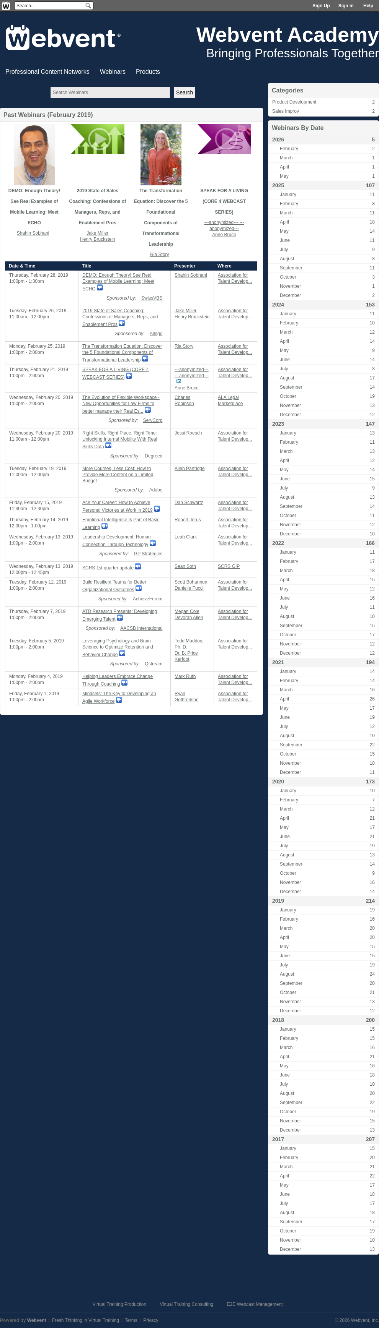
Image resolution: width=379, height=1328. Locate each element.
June (285, 240)
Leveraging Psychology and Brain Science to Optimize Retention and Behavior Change (117, 647)
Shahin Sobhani (33, 233)
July (284, 249)
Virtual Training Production (120, 1304)
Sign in (346, 5)
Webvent (36, 1320)
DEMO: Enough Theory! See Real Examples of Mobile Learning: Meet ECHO (118, 282)
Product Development (294, 102)
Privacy (150, 1320)
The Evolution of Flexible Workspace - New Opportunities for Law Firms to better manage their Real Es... (121, 404)
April (284, 167)
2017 (278, 1139)
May (284, 176)
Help (368, 5)
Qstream (153, 663)
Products (148, 71)
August (287, 258)
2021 (278, 662)
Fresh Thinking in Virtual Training (85, 1320)
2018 (278, 1020)
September (291, 268)
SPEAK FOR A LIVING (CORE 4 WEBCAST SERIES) (224, 201)
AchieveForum (147, 599)
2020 (278, 781)
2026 (278, 139)
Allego (156, 333)
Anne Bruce (224, 234)
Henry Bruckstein (97, 239)
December (290, 295)
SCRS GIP (229, 566)
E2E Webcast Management (255, 1304)
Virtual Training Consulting (186, 1304)
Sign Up (321, 5)
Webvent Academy (287, 34)
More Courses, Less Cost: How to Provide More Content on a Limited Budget (117, 474)
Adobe (156, 490)
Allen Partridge (190, 468)
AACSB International (141, 628)
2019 (278, 901)
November (290, 286)
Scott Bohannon (191, 582)
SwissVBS (151, 298)
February (289, 148)
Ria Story (159, 254)
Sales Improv (285, 111)
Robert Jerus (188, 519)
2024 (278, 305)
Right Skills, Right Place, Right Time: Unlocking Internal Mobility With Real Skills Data (119, 439)
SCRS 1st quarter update (108, 568)
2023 (278, 424)
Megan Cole (187, 611)
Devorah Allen (189, 617)
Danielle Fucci (189, 588)
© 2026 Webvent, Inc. (357, 1320)
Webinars (113, 71)
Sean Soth (185, 566)
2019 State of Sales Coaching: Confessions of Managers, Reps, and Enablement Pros (120, 317)
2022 (278, 543)
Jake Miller (97, 233)
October (288, 277)
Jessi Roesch (188, 433)
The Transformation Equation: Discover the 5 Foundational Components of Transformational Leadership (122, 353)
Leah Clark (186, 537)
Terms (131, 1320)
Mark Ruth (185, 676)
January (288, 194)
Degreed (153, 456)
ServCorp (153, 420)
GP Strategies (148, 553)
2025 (278, 185)
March (286, 158)
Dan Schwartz (189, 502)
